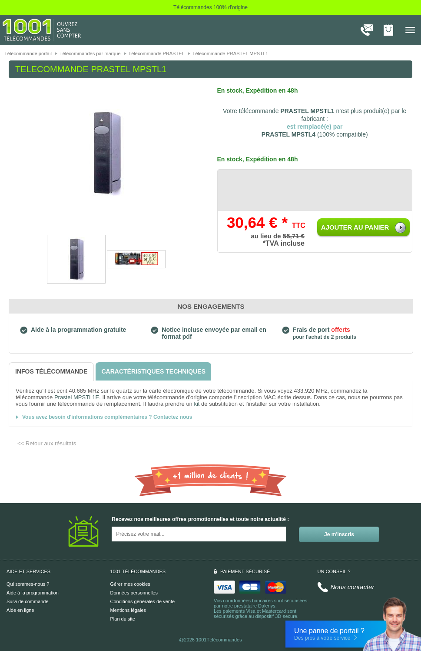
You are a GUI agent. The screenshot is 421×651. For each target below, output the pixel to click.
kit (196, 404)
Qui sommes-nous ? (28, 584)
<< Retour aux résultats (46, 443)
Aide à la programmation (33, 592)
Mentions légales (128, 610)
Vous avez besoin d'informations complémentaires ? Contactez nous (107, 417)
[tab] (51, 371)
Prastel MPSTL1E (76, 397)
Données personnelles (134, 592)
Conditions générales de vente (142, 601)
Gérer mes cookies (130, 584)
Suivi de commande (28, 601)
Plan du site (122, 618)
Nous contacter (353, 587)
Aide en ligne (20, 610)
